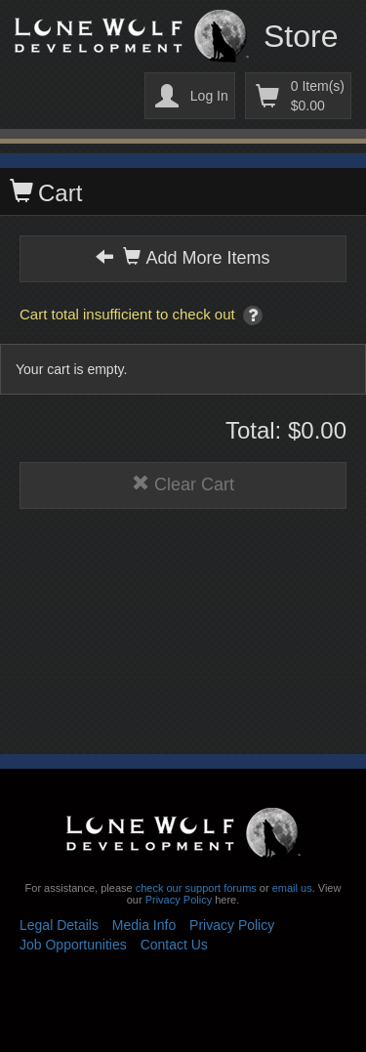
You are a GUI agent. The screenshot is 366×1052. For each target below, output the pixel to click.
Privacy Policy (178, 899)
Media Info (144, 925)
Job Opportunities (73, 944)
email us (292, 888)
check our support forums (195, 888)
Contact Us (174, 944)
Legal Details (59, 925)
